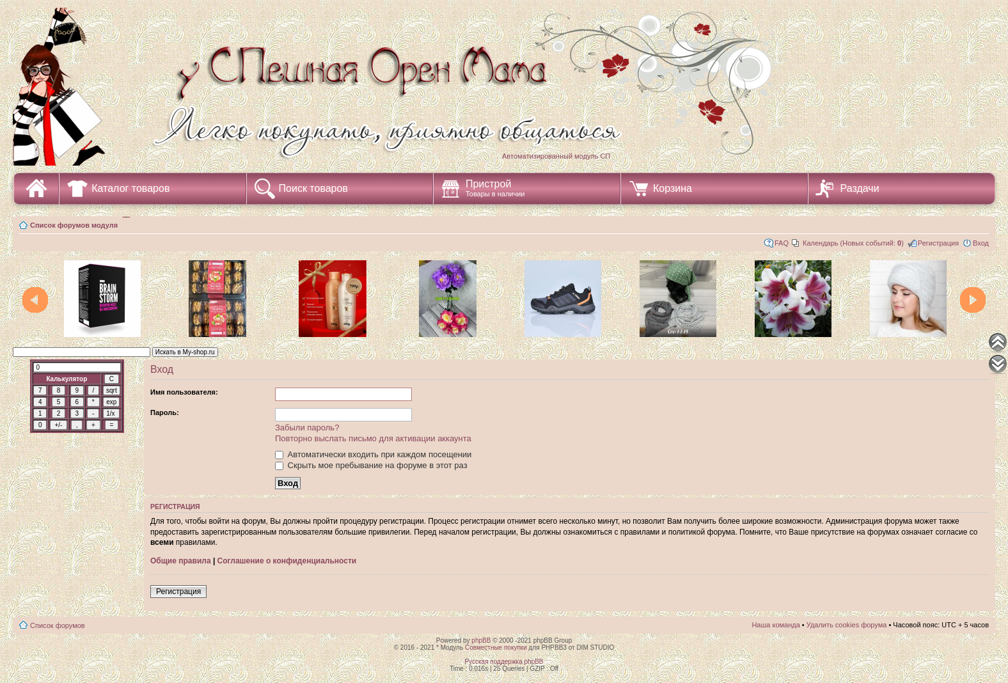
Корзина (672, 188)
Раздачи (859, 188)
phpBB (481, 640)
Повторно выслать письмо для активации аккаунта (373, 438)
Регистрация (938, 243)
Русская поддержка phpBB (503, 661)
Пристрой (495, 188)
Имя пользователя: (184, 392)
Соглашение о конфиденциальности (287, 560)
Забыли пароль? (307, 427)
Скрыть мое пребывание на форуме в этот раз (371, 465)
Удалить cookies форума (847, 625)
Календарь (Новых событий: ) (853, 243)
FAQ (782, 243)
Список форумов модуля (74, 225)
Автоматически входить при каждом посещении (373, 454)
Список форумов (57, 625)
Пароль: (164, 412)
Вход (981, 243)
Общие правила (180, 560)
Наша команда (775, 625)
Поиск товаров (313, 188)
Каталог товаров (130, 188)
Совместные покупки (496, 647)
